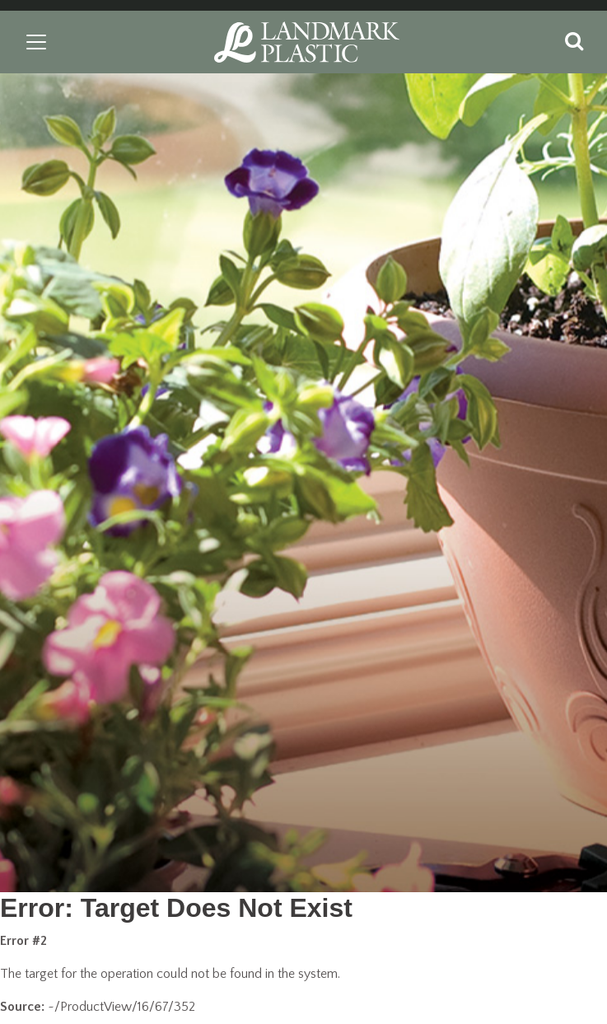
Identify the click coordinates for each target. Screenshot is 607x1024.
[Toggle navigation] (36, 42)
